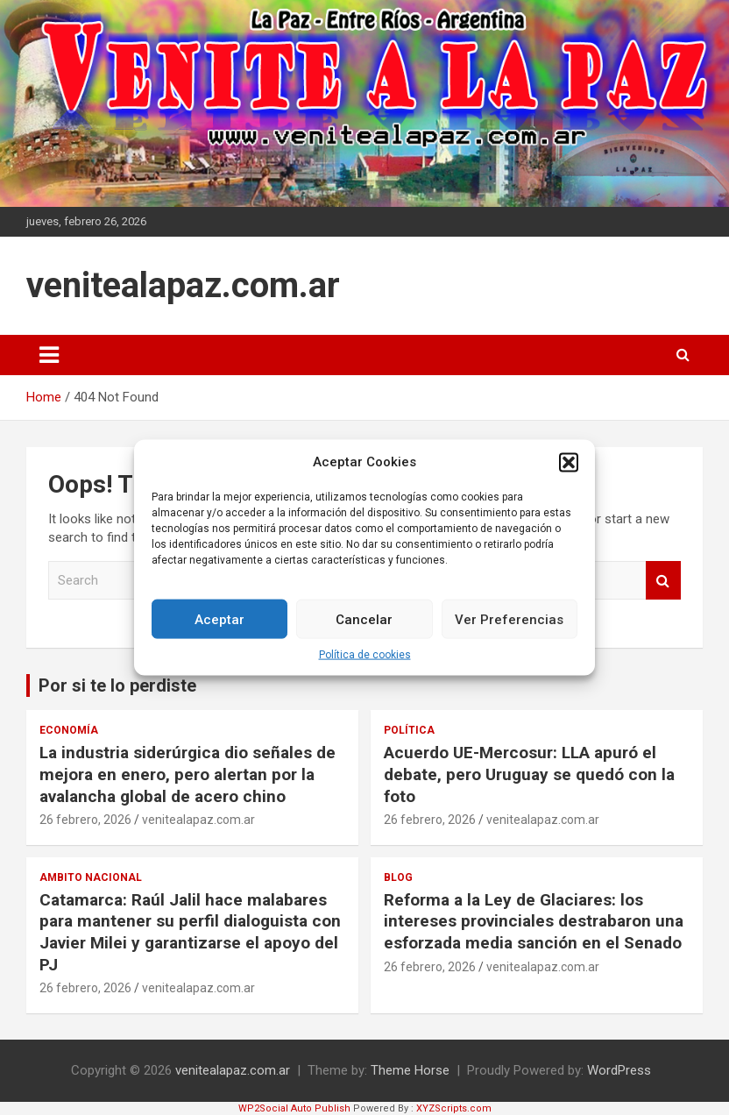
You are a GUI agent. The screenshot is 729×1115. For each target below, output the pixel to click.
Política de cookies (365, 655)
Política (409, 730)
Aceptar (219, 619)
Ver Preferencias (509, 619)
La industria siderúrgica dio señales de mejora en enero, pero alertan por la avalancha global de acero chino (187, 774)
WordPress (619, 1070)
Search (663, 580)
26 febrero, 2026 (85, 820)
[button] (568, 462)
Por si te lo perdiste (117, 685)
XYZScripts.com (454, 1108)
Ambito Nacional (90, 877)
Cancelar (364, 619)
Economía (68, 730)
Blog (398, 877)
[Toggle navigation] (49, 355)
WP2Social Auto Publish (294, 1108)
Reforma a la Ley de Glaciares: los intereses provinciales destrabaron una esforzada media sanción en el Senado (533, 921)
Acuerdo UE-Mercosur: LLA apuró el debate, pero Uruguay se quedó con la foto (529, 774)
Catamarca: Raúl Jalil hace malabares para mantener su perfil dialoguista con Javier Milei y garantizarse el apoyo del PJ (190, 932)
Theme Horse (410, 1070)
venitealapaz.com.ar (183, 285)
